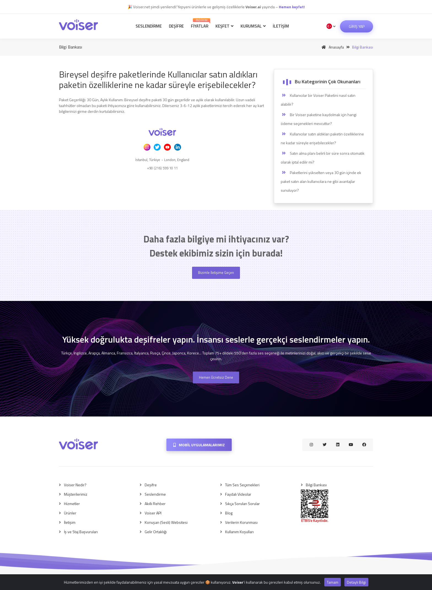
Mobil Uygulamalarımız (199, 445)
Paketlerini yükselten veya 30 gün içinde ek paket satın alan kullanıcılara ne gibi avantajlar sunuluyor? (321, 181)
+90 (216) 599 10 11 (162, 168)
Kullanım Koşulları (239, 532)
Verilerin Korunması (241, 522)
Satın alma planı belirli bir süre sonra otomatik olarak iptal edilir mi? (322, 157)
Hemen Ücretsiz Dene (216, 377)
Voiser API (153, 513)
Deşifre (176, 26)
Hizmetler (72, 503)
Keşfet (224, 26)
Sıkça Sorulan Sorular (242, 503)
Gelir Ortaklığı (156, 532)
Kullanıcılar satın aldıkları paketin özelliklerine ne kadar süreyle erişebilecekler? (322, 138)
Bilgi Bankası (316, 485)
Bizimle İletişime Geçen (216, 272)
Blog (229, 513)
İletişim (281, 26)
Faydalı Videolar (238, 494)
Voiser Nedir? (75, 485)
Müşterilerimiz (75, 494)
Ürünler (70, 513)
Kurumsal (253, 26)
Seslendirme (149, 26)
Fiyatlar (200, 23)
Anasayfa (332, 47)
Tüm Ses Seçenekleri (242, 485)
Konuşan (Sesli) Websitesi (166, 522)
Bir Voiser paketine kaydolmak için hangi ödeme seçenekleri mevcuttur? (319, 119)
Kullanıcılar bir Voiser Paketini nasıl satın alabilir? (318, 99)
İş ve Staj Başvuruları (81, 532)
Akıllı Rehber (155, 503)
